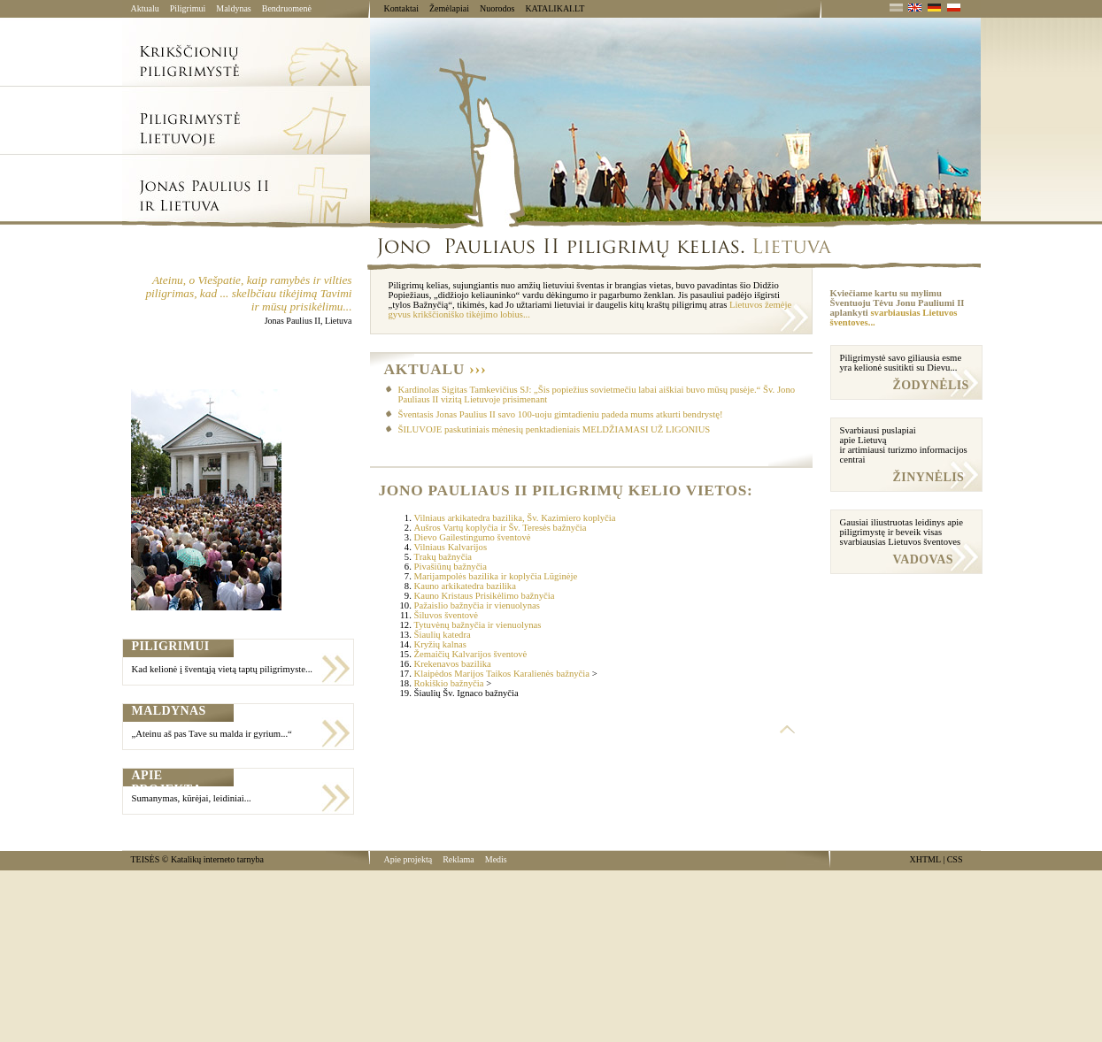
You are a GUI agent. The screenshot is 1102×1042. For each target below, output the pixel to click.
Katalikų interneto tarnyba (217, 859)
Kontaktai (401, 8)
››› (477, 369)
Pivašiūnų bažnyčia (451, 566)
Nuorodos (497, 8)
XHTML (925, 859)
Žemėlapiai (449, 8)
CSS (955, 859)
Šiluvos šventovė (446, 615)
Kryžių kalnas (440, 644)
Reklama (458, 859)
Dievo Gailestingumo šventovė (472, 537)
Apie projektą (408, 859)
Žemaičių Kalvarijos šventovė (471, 654)
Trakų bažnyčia (443, 557)
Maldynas (233, 8)
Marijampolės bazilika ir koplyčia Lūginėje (496, 576)
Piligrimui (188, 8)
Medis (496, 859)
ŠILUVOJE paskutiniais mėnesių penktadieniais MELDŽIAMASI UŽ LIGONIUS (554, 429)
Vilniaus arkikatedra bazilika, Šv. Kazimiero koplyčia (515, 518)
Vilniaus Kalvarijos (451, 547)
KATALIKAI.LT (554, 8)
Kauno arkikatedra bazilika (465, 586)
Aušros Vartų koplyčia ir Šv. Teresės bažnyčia (500, 527)
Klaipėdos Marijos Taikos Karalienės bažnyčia (502, 673)
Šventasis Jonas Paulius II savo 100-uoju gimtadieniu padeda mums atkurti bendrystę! (560, 414)
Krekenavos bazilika (452, 664)
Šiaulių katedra (442, 635)
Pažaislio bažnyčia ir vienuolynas (477, 605)
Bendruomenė (287, 8)
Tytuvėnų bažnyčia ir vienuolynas (478, 625)
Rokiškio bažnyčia (449, 683)
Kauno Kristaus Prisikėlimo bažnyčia (484, 596)
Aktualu (145, 8)
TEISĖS (145, 859)
